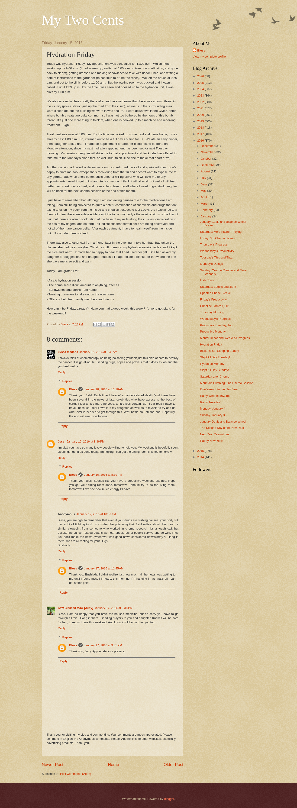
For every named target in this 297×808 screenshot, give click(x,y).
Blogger (169, 799)
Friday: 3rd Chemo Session (218, 238)
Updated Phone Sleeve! (216, 293)
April (204, 197)
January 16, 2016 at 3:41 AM (98, 352)
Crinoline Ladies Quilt (214, 306)
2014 (201, 457)
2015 (201, 450)
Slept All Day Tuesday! (215, 357)
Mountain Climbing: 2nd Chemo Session (226, 383)
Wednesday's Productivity (217, 251)
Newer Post (52, 764)
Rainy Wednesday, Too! (215, 396)
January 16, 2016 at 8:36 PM (86, 441)
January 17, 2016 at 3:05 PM (103, 645)
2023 (201, 95)
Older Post (173, 764)
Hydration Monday (212, 363)
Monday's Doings (211, 263)
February (207, 210)
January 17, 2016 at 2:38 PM (113, 608)
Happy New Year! (211, 441)
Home (113, 764)
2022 (201, 102)
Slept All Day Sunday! (214, 370)
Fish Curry (207, 280)
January (206, 216)
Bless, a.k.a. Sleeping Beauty (219, 350)
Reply (61, 372)
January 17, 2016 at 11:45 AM (103, 568)
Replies (67, 381)
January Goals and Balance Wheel (223, 421)
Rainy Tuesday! (210, 402)
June (204, 184)
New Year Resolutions (214, 434)
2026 (201, 76)
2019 (201, 121)
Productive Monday (213, 331)
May (204, 190)
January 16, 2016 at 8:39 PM (103, 474)
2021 (201, 108)
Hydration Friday (211, 344)
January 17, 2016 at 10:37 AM (96, 514)
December (208, 146)
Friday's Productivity (213, 299)
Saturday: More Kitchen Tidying (221, 231)
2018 (201, 127)
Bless (73, 389)
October (206, 158)
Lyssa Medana (68, 352)
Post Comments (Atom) (75, 774)
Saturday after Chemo (214, 376)
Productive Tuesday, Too (216, 325)
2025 (201, 82)
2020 (201, 114)
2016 (201, 140)
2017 (201, 134)
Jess (61, 441)
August (206, 171)
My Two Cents (83, 20)
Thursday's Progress (213, 244)
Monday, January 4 (212, 408)
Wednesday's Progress (215, 318)
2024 (201, 89)
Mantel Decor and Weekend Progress (225, 338)
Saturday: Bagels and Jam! (218, 286)
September (208, 165)
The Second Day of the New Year (222, 428)
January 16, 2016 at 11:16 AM (103, 389)
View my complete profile (209, 56)
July (204, 178)
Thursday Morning (212, 312)
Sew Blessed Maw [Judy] (75, 608)
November (208, 152)
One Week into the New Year (219, 389)
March (205, 203)
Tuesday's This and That (216, 257)
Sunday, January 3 (212, 415)
